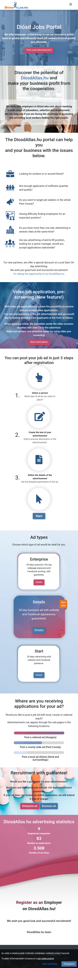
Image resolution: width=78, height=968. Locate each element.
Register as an (29, 902)
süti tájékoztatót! (45, 958)
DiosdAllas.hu (35, 77)
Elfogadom (69, 964)
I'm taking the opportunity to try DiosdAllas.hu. (39, 273)
